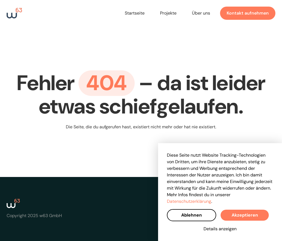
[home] (14, 13)
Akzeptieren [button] (245, 215)
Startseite (135, 13)
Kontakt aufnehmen (248, 13)
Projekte (168, 13)
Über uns (201, 13)
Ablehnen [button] (191, 215)
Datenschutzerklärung (189, 201)
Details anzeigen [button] (220, 229)
